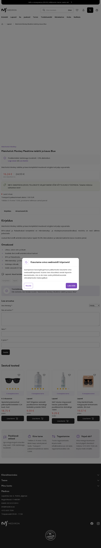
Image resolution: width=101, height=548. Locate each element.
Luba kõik (71, 285)
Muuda (28, 285)
